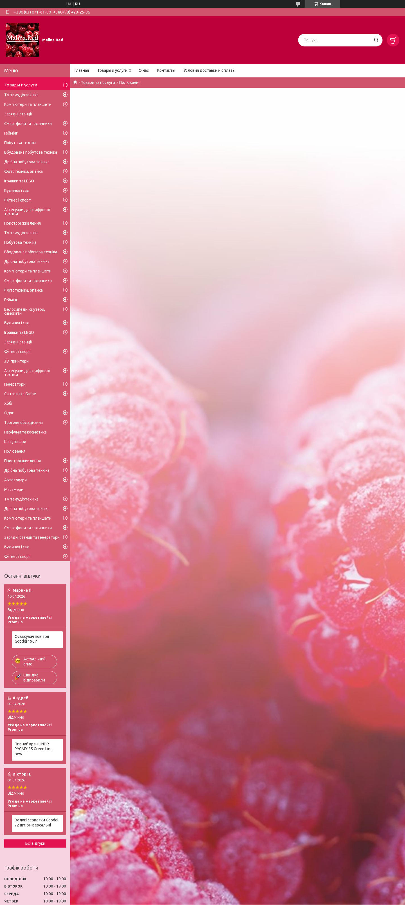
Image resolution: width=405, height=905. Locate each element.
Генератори (15, 384)
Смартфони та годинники (28, 123)
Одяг (9, 413)
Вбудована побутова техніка (30, 152)
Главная (82, 70)
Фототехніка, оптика (23, 171)
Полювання (14, 451)
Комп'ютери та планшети (27, 104)
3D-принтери (16, 361)
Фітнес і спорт (17, 200)
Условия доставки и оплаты (209, 70)
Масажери (13, 489)
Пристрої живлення (22, 223)
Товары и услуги (112, 70)
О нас (144, 70)
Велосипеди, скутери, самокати (24, 311)
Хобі (8, 403)
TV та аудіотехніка (21, 95)
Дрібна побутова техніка (27, 162)
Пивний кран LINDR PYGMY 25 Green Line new (34, 749)
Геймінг (11, 133)
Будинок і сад (17, 190)
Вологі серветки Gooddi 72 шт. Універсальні (36, 822)
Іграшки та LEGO (19, 181)
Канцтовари (15, 441)
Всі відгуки (35, 843)
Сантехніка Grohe (20, 394)
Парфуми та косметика (25, 432)
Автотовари (15, 480)
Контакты (166, 70)
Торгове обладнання (23, 422)
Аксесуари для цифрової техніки (27, 211)
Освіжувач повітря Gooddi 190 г (32, 639)
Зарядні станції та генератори (32, 537)
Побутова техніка (20, 142)
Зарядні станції (18, 114)
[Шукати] (376, 40)
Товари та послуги (98, 82)
